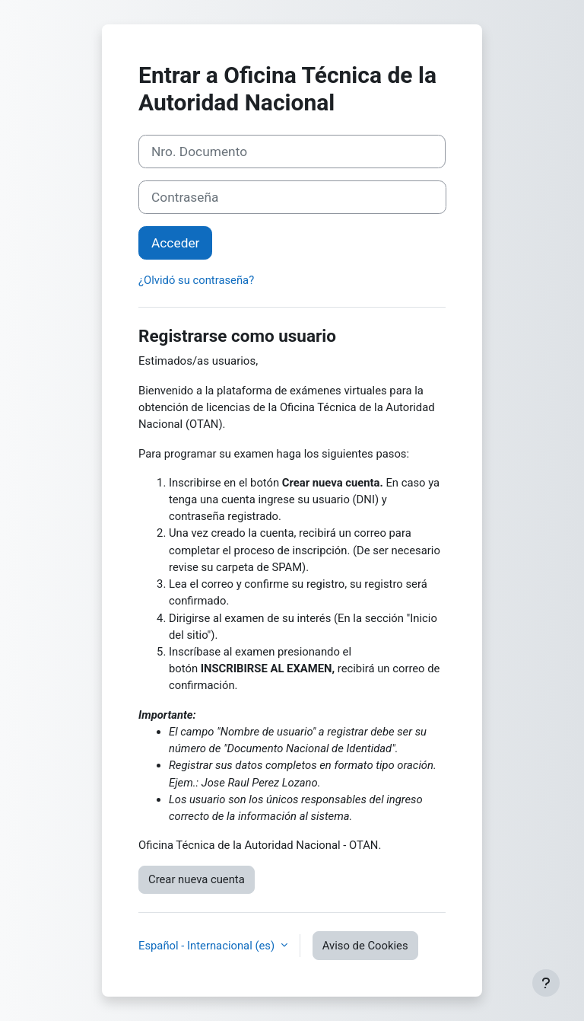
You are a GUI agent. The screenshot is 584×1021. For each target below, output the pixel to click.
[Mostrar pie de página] (546, 983)
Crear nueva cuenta (196, 879)
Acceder (175, 242)
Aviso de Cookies (365, 945)
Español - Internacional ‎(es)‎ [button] (208, 945)
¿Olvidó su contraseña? (196, 280)
